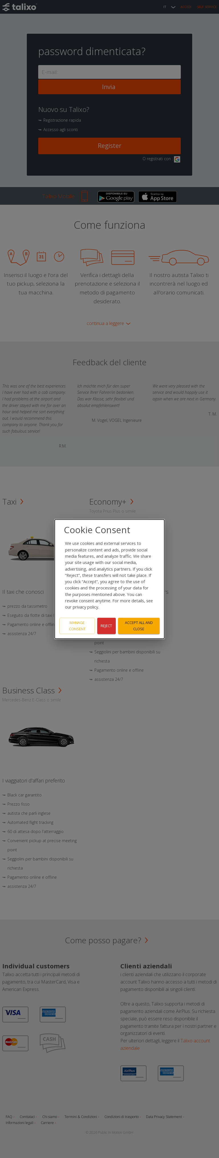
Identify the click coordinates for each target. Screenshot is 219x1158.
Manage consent (77, 626)
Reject (106, 625)
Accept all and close (139, 626)
